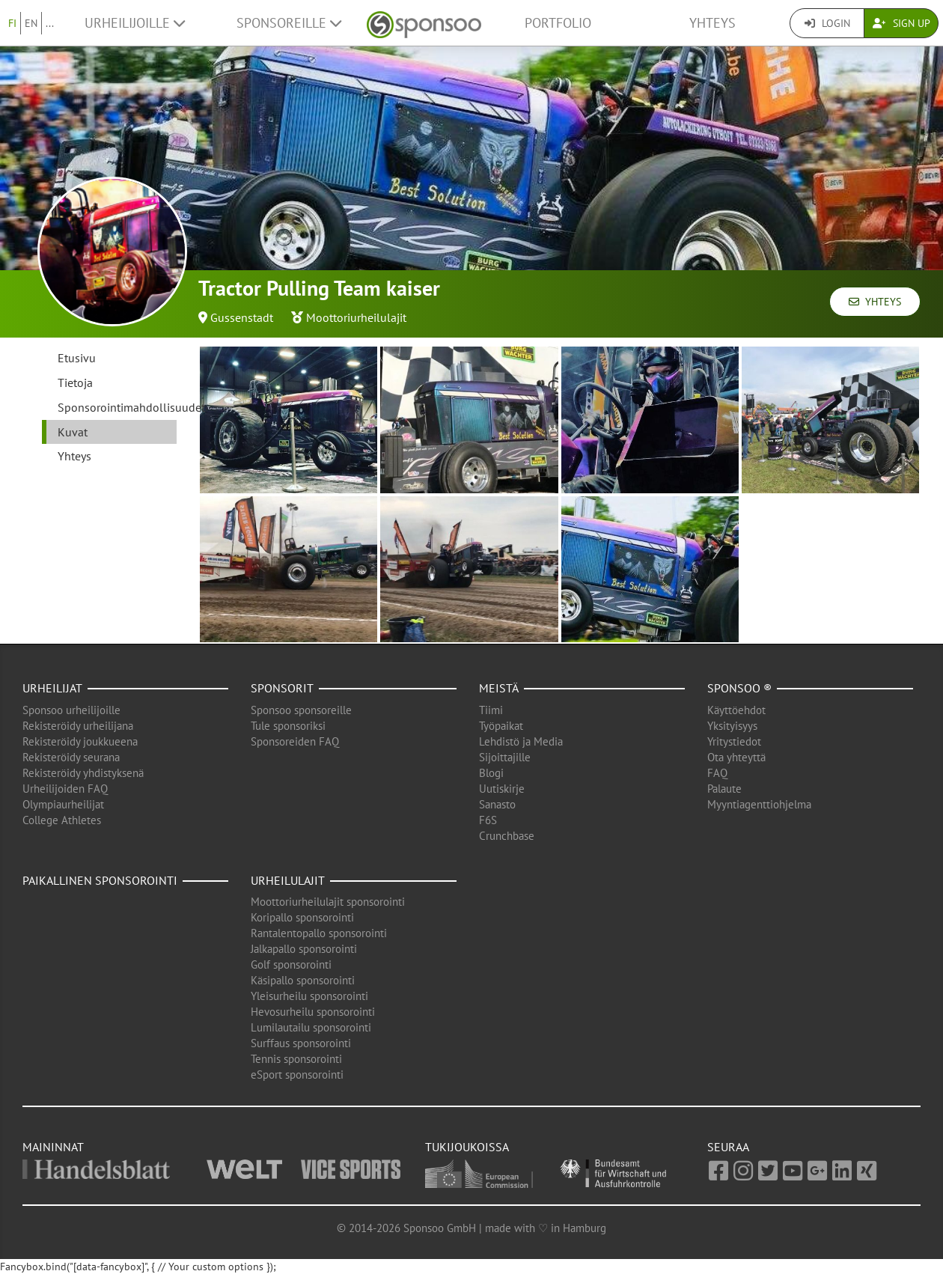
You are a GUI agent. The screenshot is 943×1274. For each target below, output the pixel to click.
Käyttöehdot (736, 710)
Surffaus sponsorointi (301, 1043)
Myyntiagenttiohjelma (759, 804)
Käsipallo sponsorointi (303, 980)
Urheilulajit (288, 880)
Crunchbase (506, 836)
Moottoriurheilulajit (356, 317)
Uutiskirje (502, 788)
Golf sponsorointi (291, 964)
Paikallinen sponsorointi (99, 880)
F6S (488, 820)
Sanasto (497, 804)
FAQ (717, 773)
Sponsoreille (288, 22)
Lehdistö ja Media (521, 741)
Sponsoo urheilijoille (71, 710)
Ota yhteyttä (736, 757)
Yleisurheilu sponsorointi (309, 996)
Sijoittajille (505, 757)
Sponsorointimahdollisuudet (117, 407)
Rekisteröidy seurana (71, 757)
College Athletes (61, 820)
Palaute (724, 788)
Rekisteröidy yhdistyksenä (83, 773)
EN (31, 23)
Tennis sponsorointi (296, 1059)
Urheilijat (52, 687)
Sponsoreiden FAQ (295, 741)
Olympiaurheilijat (63, 804)
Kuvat (73, 431)
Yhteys (712, 22)
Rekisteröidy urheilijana (77, 726)
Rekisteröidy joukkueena (80, 741)
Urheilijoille (135, 22)
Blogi (491, 773)
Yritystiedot (734, 741)
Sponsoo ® (739, 687)
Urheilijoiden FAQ (65, 788)
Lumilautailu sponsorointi (311, 1027)
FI (12, 23)
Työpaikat (501, 726)
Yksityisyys (732, 726)
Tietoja (75, 382)
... (50, 23)
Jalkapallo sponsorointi (304, 949)
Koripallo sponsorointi (302, 917)
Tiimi (491, 710)
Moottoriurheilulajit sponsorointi (328, 901)
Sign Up (901, 23)
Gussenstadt (241, 317)
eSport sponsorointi (297, 1074)
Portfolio (558, 22)
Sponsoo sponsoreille (301, 710)
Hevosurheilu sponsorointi (313, 1012)
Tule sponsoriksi (288, 726)
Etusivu (77, 357)
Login (827, 23)
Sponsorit (282, 687)
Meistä (499, 687)
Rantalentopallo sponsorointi (319, 933)
